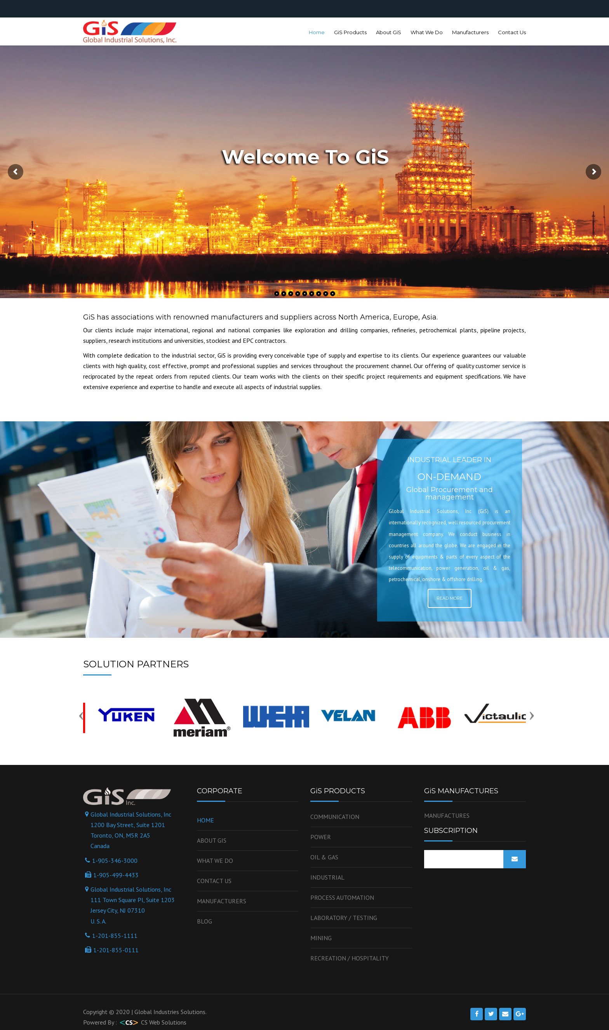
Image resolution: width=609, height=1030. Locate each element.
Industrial (327, 877)
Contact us (214, 881)
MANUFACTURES (447, 815)
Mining (321, 938)
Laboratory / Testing (343, 918)
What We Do (427, 32)
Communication (334, 817)
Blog (204, 921)
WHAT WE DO (215, 860)
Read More (450, 598)
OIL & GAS (324, 857)
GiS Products (350, 32)
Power (320, 837)
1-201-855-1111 (114, 935)
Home (317, 32)
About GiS (388, 32)
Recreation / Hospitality (349, 958)
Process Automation (342, 897)
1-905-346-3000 (114, 860)
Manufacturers (470, 32)
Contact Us (512, 32)
